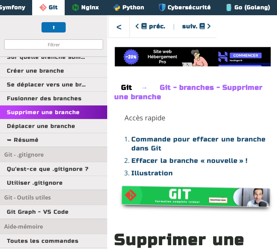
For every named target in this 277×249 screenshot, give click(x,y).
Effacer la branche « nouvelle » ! (189, 161)
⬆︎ (54, 27)
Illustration (152, 173)
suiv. (196, 26)
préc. (150, 26)
